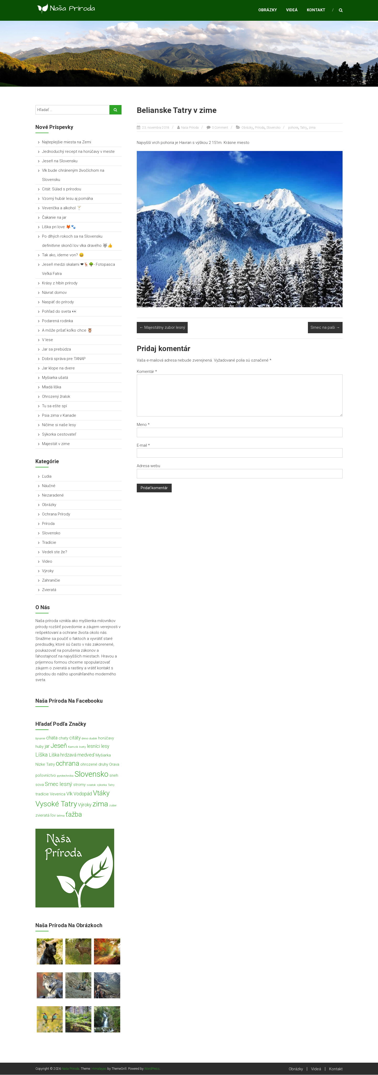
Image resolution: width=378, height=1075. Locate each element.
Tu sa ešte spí (54, 406)
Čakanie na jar (54, 217)
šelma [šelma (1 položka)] (61, 816)
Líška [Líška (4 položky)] (41, 755)
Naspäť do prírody (58, 302)
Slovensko (273, 128)
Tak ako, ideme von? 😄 (63, 255)
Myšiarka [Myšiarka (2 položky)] (103, 755)
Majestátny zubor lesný (162, 328)
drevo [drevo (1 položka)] (85, 738)
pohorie (293, 128)
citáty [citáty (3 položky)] (75, 738)
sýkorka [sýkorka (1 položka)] (102, 785)
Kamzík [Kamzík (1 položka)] (73, 747)
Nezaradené (53, 495)
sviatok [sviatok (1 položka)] (91, 785)
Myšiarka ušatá (55, 377)
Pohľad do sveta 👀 (59, 311)
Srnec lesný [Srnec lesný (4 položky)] (58, 784)
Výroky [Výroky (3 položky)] (84, 805)
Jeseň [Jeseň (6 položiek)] (59, 746)
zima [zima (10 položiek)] (100, 804)
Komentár (147, 371)
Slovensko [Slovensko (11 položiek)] (91, 774)
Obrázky (267, 10)
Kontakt (316, 10)
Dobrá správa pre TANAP (64, 359)
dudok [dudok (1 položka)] (93, 738)
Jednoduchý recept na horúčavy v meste (79, 151)
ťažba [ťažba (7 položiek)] (74, 814)
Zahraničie (51, 580)
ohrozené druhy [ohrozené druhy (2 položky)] (94, 765)
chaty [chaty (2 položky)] (63, 738)
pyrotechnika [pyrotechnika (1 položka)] (65, 776)
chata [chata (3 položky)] (51, 738)
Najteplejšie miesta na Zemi (66, 142)
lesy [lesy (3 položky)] (105, 746)
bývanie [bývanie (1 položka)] (40, 738)
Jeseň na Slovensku (59, 161)
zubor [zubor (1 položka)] (113, 805)
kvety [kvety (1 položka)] (82, 747)
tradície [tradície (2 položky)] (42, 794)
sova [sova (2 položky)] (39, 784)
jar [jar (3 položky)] (47, 746)
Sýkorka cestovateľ (59, 434)
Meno (143, 425)
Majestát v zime (56, 444)
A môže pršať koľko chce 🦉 (67, 330)
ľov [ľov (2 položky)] (53, 815)
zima (312, 128)
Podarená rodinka (57, 321)
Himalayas (99, 1069)
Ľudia (46, 476)
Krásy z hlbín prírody (59, 283)
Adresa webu (148, 466)
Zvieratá (49, 590)
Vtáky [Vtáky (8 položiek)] (101, 793)
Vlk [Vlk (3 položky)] (69, 794)
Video (47, 561)
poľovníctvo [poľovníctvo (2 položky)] (45, 775)
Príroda (260, 128)
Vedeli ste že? (54, 552)
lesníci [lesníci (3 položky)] (93, 746)
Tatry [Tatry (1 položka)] (111, 785)
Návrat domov (54, 292)
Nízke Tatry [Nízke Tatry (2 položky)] (45, 765)
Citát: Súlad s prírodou (61, 189)
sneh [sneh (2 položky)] (113, 775)
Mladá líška (51, 387)
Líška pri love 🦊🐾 (59, 227)
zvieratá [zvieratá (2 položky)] (42, 815)
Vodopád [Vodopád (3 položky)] (83, 794)
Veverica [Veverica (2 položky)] (57, 794)
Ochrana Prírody (56, 514)
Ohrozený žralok (56, 396)
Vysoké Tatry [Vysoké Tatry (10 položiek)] (56, 804)
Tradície (49, 542)
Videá (292, 10)
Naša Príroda (190, 128)
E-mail (143, 445)
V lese (47, 340)
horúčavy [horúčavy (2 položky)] (106, 738)
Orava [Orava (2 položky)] (114, 765)
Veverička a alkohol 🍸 (62, 208)
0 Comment (220, 128)
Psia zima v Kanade (59, 415)
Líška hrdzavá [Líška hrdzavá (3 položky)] (62, 755)
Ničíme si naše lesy (59, 425)
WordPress (152, 1069)
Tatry (303, 128)
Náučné (48, 486)
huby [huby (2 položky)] (39, 747)
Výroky (48, 571)
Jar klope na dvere (58, 368)
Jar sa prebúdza (56, 349)
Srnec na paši (325, 328)
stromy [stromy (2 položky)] (79, 784)
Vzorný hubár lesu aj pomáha (67, 198)
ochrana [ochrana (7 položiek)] (67, 764)
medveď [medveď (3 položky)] (85, 755)
